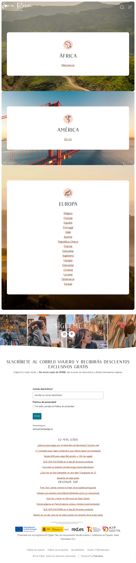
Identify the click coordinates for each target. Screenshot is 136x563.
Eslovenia (68, 251)
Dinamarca (68, 279)
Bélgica (68, 213)
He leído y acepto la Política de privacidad (54, 407)
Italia (68, 232)
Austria (68, 237)
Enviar (37, 416)
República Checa (68, 242)
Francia (68, 246)
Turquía (68, 284)
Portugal (68, 227)
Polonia (68, 218)
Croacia (68, 270)
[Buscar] (122, 6)
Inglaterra (68, 256)
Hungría (68, 260)
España (68, 223)
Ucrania (68, 275)
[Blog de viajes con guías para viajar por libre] (46, 6)
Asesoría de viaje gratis (68, 478)
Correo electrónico (43, 389)
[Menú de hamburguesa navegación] (130, 6)
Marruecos (68, 65)
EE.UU (68, 139)
